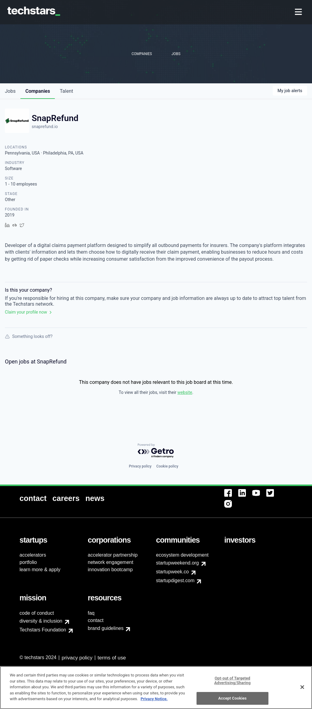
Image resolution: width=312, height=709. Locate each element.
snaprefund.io (45, 126)
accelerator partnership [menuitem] (113, 555)
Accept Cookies (232, 700)
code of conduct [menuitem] (37, 613)
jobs (10, 91)
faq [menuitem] (91, 613)
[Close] (302, 689)
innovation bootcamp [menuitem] (110, 569)
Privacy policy (140, 466)
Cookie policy (167, 466)
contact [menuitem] (96, 620)
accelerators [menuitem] (33, 555)
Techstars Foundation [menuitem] (43, 629)
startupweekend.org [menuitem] (177, 562)
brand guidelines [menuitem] (105, 628)
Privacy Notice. (154, 701)
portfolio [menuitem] (28, 562)
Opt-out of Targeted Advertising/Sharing (232, 683)
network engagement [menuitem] (110, 562)
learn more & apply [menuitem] (40, 569)
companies (37, 91)
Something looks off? (28, 336)
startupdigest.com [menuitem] (175, 580)
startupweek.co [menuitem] (172, 571)
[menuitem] (299, 12)
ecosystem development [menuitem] (182, 555)
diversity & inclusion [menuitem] (41, 621)
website (184, 392)
